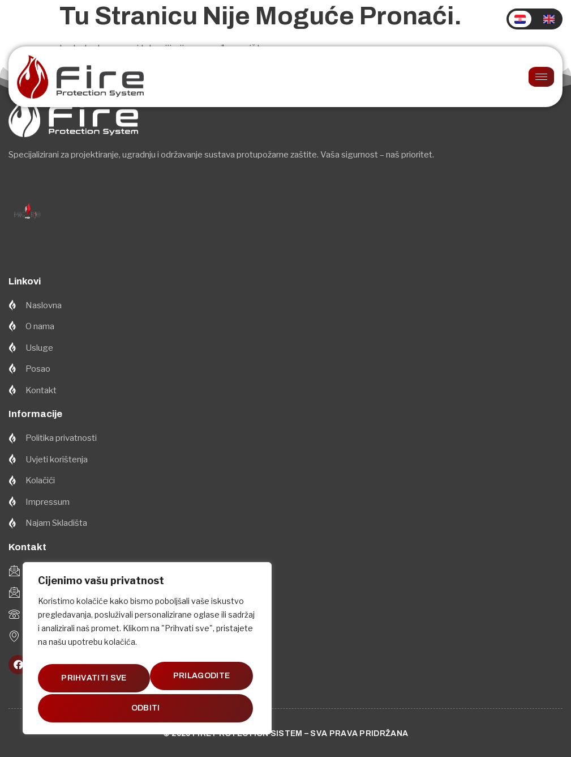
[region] (147, 649)
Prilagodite (97, 675)
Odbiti (206, 675)
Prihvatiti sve (146, 708)
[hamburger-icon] (541, 77)
